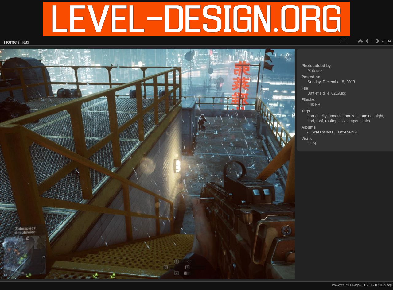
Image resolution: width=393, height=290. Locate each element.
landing (366, 116)
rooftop (331, 120)
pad (310, 120)
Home (10, 41)
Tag (25, 41)
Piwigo (355, 285)
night (379, 116)
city (323, 116)
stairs (365, 120)
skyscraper (349, 120)
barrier (312, 116)
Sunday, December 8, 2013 (331, 81)
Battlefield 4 (347, 132)
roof (319, 120)
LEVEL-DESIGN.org (377, 285)
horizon (351, 116)
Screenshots (322, 132)
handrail (336, 116)
